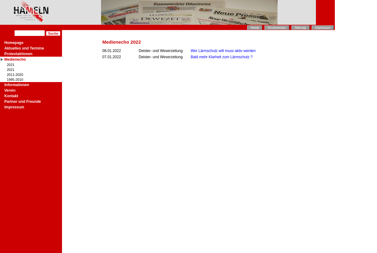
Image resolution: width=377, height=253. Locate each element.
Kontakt (11, 96)
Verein (10, 90)
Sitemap (300, 27)
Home (255, 27)
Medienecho (15, 59)
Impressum (322, 27)
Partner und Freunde (22, 101)
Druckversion (277, 27)
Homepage (13, 43)
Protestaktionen (18, 54)
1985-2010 (15, 79)
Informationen (16, 85)
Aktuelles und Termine (24, 48)
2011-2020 (15, 74)
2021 (10, 65)
